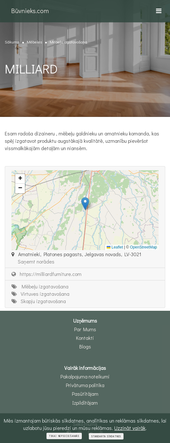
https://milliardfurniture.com (46, 274)
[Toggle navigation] (159, 10)
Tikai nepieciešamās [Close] (64, 436)
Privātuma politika (85, 385)
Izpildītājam (85, 403)
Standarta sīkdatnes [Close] (106, 436)
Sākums (12, 41)
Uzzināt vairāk (129, 427)
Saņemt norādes (36, 261)
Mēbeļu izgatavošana (68, 41)
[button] (85, 203)
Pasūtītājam (85, 394)
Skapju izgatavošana (38, 301)
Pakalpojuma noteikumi (85, 376)
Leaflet (115, 247)
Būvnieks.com (30, 10)
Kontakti (85, 338)
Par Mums (85, 329)
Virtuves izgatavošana (40, 293)
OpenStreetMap (143, 247)
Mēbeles (34, 41)
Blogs (85, 346)
